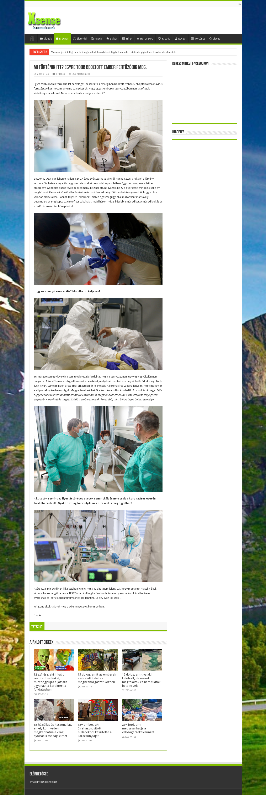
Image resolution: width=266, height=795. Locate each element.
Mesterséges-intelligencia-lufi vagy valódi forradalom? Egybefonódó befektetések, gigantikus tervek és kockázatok (113, 51)
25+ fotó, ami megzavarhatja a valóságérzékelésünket (138, 728)
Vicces (214, 38)
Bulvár (111, 38)
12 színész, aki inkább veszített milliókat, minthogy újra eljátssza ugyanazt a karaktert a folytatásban (50, 682)
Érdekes (62, 38)
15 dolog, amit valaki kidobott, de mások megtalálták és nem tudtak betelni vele (141, 680)
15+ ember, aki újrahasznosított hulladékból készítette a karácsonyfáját (95, 730)
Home (32, 38)
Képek (96, 38)
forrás (37, 615)
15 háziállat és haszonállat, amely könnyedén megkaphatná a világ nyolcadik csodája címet (53, 730)
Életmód (80, 38)
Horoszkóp (145, 38)
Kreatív (164, 38)
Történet (198, 38)
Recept (180, 38)
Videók (46, 38)
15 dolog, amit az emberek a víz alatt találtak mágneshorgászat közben (97, 678)
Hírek (127, 38)
